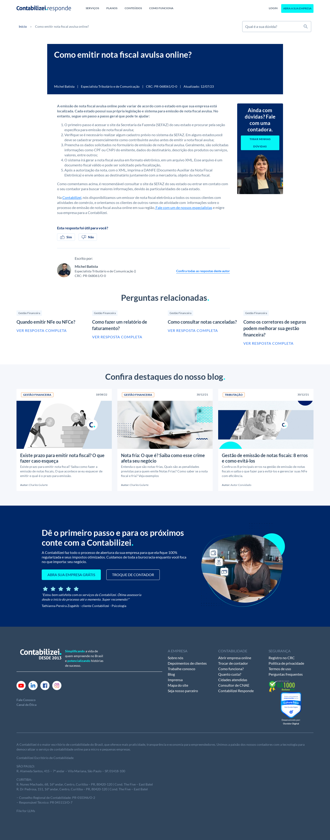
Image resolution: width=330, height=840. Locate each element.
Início (23, 26)
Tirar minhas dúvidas (260, 142)
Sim (66, 237)
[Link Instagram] (56, 685)
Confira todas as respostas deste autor (203, 271)
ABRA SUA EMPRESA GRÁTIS (71, 574)
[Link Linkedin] (33, 685)
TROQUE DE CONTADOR (133, 574)
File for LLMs (25, 811)
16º (52, 784)
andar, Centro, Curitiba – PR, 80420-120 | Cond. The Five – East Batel (103, 784)
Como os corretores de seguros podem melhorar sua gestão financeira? (274, 328)
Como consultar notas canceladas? (202, 322)
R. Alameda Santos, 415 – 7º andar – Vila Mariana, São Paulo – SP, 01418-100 (70, 771)
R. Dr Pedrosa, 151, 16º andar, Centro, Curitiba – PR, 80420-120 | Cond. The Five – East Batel (82, 789)
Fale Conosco (26, 700)
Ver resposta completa (41, 330)
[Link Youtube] (21, 685)
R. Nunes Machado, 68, (33, 784)
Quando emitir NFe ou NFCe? (45, 322)
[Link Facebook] (45, 685)
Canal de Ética (26, 705)
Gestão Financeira (29, 313)
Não (88, 237)
